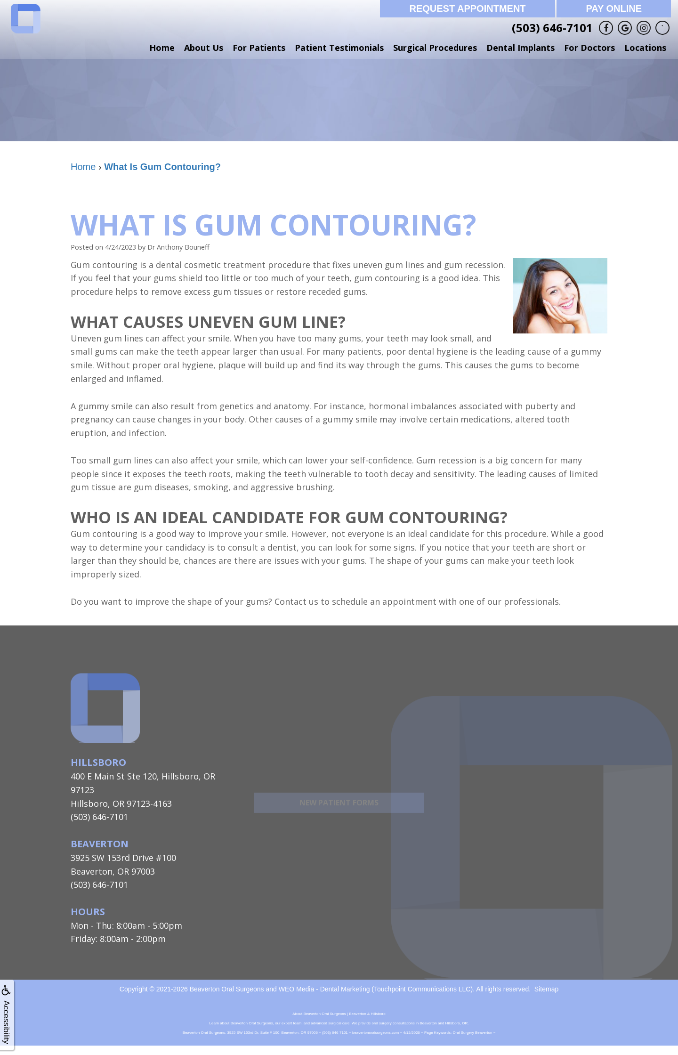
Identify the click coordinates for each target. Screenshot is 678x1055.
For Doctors (589, 47)
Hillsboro (98, 762)
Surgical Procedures (435, 47)
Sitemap (546, 989)
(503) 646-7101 (552, 27)
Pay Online (614, 8)
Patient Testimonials (339, 47)
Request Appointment (467, 8)
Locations (645, 47)
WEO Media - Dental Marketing (324, 989)
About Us (203, 47)
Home (162, 47)
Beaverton (100, 843)
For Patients (259, 47)
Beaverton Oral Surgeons (227, 989)
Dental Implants (520, 47)
